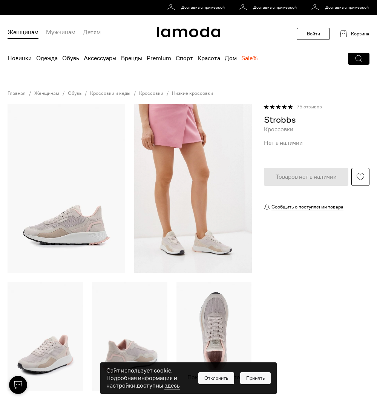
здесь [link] (172, 392)
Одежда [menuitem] (47, 58)
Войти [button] (313, 33)
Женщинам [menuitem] (23, 32)
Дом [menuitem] (231, 58)
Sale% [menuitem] (249, 58)
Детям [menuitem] (92, 32)
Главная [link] (17, 93)
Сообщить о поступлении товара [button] (307, 207)
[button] (358, 59)
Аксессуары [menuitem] (100, 58)
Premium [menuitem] (159, 58)
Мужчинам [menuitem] (60, 32)
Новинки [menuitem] (20, 58)
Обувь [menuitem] (70, 58)
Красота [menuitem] (209, 58)
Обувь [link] (74, 93)
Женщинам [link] (46, 93)
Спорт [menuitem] (184, 58)
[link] (197, 7)
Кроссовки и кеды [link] (110, 93)
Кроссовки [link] (151, 93)
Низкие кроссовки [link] (192, 93)
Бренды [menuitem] (131, 58)
